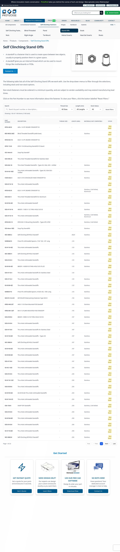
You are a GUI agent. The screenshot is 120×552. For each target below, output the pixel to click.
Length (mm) (80, 106)
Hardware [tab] (73, 25)
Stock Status (95, 106)
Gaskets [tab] (83, 25)
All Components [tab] (10, 25)
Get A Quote (21, 491)
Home (5, 41)
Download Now (72, 491)
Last (114, 444)
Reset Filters (110, 109)
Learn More (47, 491)
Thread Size (64, 106)
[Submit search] (101, 13)
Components (24, 41)
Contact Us (10, 71)
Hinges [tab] (63, 25)
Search (7, 106)
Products (13, 41)
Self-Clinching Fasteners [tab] (48, 25)
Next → (107, 444)
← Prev (95, 444)
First (88, 444)
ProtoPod (45, 2)
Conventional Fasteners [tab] (28, 25)
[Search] (87, 13)
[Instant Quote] (112, 13)
